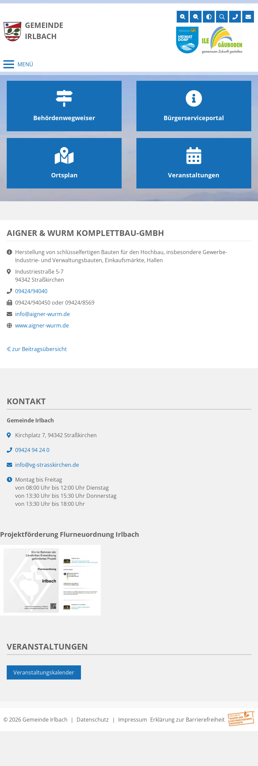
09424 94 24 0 (32, 450)
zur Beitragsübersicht (37, 349)
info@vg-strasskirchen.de (47, 464)
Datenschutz (93, 719)
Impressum (132, 719)
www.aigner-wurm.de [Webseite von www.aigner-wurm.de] (42, 325)
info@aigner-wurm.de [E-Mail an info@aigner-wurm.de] (42, 314)
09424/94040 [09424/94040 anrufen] (31, 291)
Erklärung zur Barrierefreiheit (187, 719)
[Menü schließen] (18, 64)
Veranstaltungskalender (43, 672)
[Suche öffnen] (222, 17)
